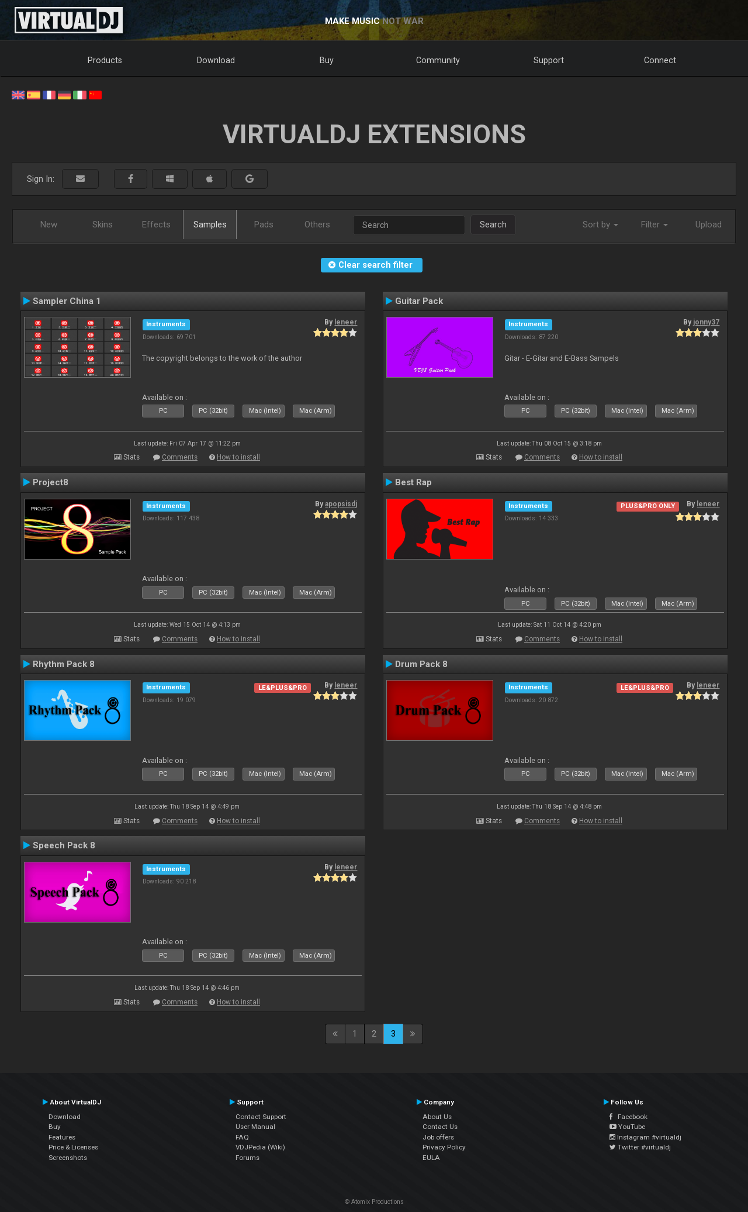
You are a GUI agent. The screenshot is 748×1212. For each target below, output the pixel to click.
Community (438, 60)
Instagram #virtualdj (645, 1137)
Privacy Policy (444, 1147)
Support (549, 60)
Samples (210, 224)
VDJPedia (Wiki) (260, 1147)
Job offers (438, 1137)
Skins (102, 224)
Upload (708, 224)
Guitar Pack (419, 301)
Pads (263, 224)
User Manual (255, 1127)
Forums (247, 1158)
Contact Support (261, 1117)
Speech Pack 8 (64, 845)
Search (493, 224)
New (48, 224)
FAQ (242, 1137)
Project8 (50, 482)
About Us (437, 1117)
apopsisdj (341, 504)
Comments (180, 457)
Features (62, 1137)
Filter (654, 224)
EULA (431, 1158)
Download (216, 60)
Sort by (600, 224)
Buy (327, 60)
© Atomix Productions (374, 1202)
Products (105, 60)
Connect (660, 60)
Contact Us (440, 1127)
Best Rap (413, 482)
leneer (345, 322)
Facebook (628, 1117)
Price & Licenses (73, 1147)
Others (317, 224)
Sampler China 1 (67, 301)
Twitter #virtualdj (640, 1147)
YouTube (627, 1127)
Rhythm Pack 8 (64, 664)
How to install (238, 457)
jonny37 (706, 322)
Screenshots (68, 1158)
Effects (156, 224)
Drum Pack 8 (421, 664)
